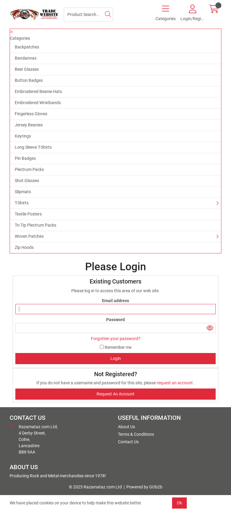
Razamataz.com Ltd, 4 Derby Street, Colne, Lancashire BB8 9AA (34, 439)
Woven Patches (29, 236)
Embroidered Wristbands (38, 102)
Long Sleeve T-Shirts (33, 147)
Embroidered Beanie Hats (38, 91)
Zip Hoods (24, 247)
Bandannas (25, 58)
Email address (115, 300)
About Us (126, 426)
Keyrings (23, 136)
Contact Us (128, 441)
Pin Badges (25, 158)
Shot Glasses (27, 180)
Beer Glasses (27, 69)
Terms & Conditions (136, 434)
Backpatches (27, 47)
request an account (175, 382)
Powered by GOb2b (144, 487)
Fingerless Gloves (31, 113)
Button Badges (29, 80)
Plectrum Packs (29, 169)
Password (115, 319)
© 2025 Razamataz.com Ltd (95, 487)
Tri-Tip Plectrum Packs (35, 225)
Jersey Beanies (29, 124)
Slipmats (23, 191)
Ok (179, 502)
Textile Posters (28, 214)
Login (115, 358)
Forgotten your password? (115, 338)
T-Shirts (22, 202)
